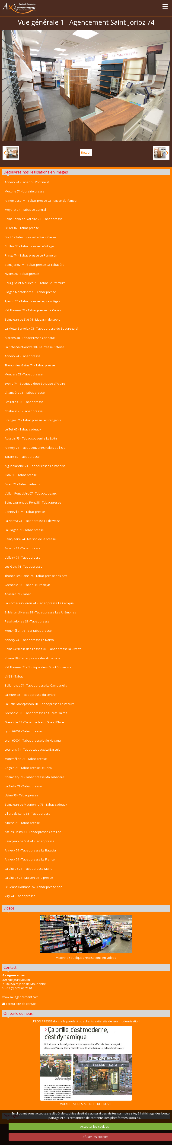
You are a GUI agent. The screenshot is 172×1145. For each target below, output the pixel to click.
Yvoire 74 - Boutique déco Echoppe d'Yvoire (35, 383)
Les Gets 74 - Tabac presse (23, 566)
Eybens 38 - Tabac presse (23, 548)
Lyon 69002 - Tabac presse (23, 731)
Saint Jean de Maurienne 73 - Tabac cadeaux (36, 804)
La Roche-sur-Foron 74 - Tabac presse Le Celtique (39, 603)
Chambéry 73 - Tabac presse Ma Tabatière (34, 777)
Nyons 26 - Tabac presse (22, 274)
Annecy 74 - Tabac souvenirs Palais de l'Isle (35, 448)
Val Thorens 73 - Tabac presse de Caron (33, 310)
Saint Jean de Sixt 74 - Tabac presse (29, 841)
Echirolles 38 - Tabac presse (24, 402)
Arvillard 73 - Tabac (18, 594)
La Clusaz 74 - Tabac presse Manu (28, 868)
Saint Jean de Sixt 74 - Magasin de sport (32, 319)
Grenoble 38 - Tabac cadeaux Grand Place (34, 722)
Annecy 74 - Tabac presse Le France (30, 859)
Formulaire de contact (19, 1004)
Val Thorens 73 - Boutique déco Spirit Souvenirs (38, 667)
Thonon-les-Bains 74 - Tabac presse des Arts (36, 576)
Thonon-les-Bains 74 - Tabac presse (30, 365)
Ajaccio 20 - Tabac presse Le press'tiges (32, 301)
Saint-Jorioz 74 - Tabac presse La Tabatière (34, 265)
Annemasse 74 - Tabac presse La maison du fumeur (41, 200)
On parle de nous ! (18, 1013)
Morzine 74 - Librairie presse (25, 191)
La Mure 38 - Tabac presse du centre (30, 695)
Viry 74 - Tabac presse (20, 896)
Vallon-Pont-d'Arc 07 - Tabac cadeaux (31, 493)
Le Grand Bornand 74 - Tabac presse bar (33, 887)
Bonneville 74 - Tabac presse (25, 512)
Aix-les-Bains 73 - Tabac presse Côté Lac (33, 832)
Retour (86, 152)
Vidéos (9, 908)
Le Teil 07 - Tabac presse (22, 228)
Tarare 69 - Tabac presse (22, 457)
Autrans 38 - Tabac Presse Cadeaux (30, 338)
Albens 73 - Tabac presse (22, 823)
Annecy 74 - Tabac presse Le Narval (29, 640)
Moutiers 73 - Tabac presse (24, 374)
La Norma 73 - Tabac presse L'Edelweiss (33, 521)
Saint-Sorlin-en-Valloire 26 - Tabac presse (34, 219)
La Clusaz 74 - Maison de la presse (29, 878)
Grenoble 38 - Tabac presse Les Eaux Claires (36, 713)
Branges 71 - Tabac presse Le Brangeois (33, 420)
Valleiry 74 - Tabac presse (23, 557)
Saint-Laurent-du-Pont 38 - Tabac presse (33, 502)
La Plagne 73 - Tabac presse (24, 530)
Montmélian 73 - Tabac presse (26, 759)
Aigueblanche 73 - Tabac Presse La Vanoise (35, 466)
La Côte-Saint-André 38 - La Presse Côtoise (34, 347)
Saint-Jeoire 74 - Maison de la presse (30, 539)
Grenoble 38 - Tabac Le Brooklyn (27, 585)
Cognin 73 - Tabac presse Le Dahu (28, 768)
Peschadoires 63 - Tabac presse (27, 621)
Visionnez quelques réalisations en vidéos (86, 958)
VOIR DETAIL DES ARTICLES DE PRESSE (86, 1066)
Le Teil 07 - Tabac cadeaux (23, 429)
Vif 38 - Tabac (14, 676)
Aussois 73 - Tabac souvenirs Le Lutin (31, 438)
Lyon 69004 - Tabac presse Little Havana (33, 740)
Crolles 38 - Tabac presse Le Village (29, 246)
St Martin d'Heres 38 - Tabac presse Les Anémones (40, 612)
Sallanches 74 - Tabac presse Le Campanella (36, 685)
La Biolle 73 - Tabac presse (23, 786)
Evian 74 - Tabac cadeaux (22, 484)
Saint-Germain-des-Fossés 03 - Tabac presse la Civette (43, 649)
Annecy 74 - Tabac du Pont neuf (27, 182)
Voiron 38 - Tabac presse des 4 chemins (32, 658)
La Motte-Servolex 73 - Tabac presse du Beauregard (41, 328)
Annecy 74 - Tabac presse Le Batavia (30, 850)
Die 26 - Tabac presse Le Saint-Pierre (30, 237)
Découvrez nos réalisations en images (35, 172)
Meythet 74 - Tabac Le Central (25, 209)
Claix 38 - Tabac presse (21, 475)
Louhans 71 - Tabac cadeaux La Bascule (33, 749)
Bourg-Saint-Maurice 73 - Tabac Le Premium (35, 283)
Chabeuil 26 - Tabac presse (24, 411)
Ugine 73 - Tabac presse (21, 795)
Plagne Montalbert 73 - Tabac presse (30, 292)
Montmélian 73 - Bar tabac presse (28, 630)
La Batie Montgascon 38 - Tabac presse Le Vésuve (40, 704)
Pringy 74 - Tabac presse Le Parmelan (31, 255)
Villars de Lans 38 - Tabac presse (28, 813)
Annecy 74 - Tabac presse (23, 356)
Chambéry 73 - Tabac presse (25, 392)
